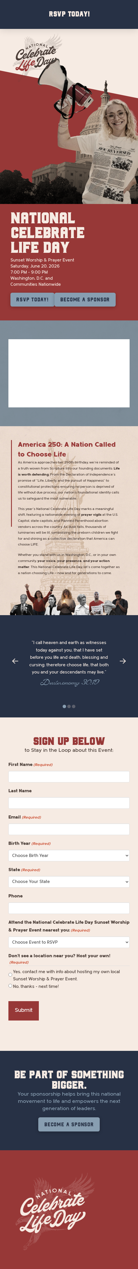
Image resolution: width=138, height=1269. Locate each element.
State (24, 870)
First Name (30, 765)
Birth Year (29, 844)
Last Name (20, 791)
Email (24, 817)
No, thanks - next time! (36, 986)
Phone (15, 896)
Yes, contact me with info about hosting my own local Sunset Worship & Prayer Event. (66, 975)
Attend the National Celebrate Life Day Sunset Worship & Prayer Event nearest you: (69, 926)
